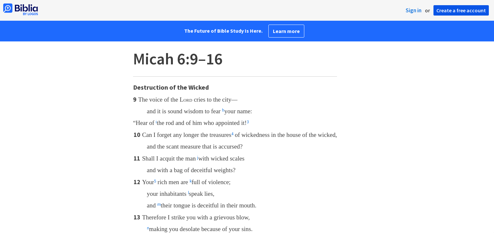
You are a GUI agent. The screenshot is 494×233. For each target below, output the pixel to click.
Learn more (286, 31)
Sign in (413, 10)
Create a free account (461, 10)
